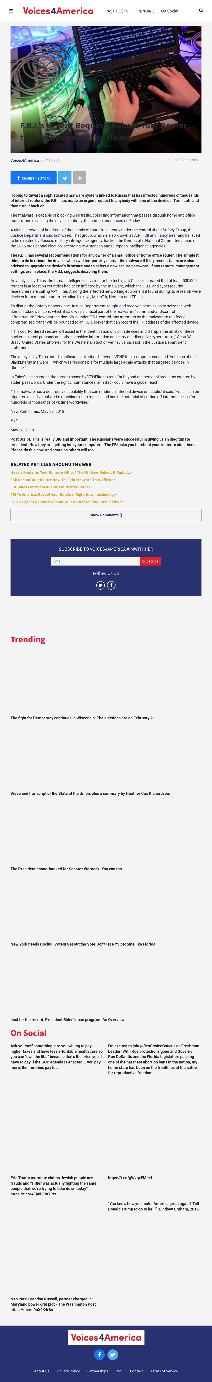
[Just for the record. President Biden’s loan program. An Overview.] (106, 983)
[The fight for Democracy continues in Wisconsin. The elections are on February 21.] (106, 681)
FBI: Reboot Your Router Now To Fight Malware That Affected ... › (66, 479)
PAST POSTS (116, 11)
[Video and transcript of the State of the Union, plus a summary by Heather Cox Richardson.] (106, 757)
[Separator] (79, 177)
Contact (136, 1371)
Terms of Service (164, 1371)
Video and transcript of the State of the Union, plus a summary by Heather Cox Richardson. (90, 793)
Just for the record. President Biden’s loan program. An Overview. (68, 1020)
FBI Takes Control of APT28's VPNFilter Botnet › (51, 487)
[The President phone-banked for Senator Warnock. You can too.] (106, 832)
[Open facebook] (111, 585)
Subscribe (150, 561)
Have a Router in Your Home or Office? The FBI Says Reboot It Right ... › (71, 472)
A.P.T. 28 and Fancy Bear (155, 235)
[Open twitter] (100, 585)
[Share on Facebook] (34, 177)
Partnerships (97, 1371)
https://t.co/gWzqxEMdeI (130, 1178)
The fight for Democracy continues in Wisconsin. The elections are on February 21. (83, 718)
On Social (169, 11)
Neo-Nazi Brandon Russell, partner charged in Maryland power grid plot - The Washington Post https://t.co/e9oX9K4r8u (53, 1304)
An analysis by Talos (28, 281)
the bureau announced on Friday (112, 221)
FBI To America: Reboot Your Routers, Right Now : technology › (64, 494)
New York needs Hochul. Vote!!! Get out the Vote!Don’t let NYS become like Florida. (84, 944)
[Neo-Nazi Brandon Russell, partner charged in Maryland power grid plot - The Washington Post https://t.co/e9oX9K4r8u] (57, 1247)
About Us (42, 1371)
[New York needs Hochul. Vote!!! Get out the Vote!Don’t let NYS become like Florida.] (106, 907)
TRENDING (144, 11)
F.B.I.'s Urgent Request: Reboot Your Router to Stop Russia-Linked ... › (70, 501)
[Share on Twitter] (64, 177)
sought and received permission (134, 306)
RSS (119, 1371)
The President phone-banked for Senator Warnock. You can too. (67, 869)
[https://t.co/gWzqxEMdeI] (154, 1126)
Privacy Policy (68, 1371)
